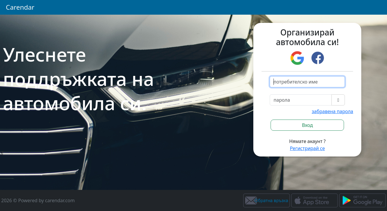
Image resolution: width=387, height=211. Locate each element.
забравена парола (332, 111)
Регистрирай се (307, 148)
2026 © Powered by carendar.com (38, 200)
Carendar (20, 7)
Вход (307, 125)
